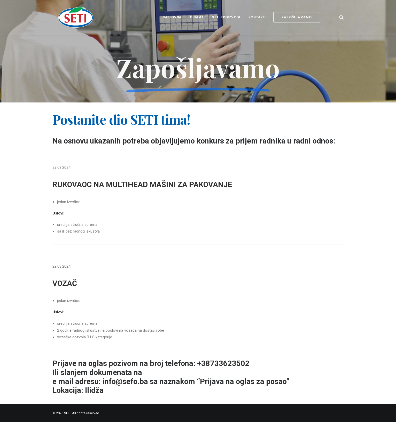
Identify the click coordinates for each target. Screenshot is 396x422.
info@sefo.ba (125, 381)
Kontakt (257, 17)
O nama (197, 17)
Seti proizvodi (226, 17)
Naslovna (172, 17)
